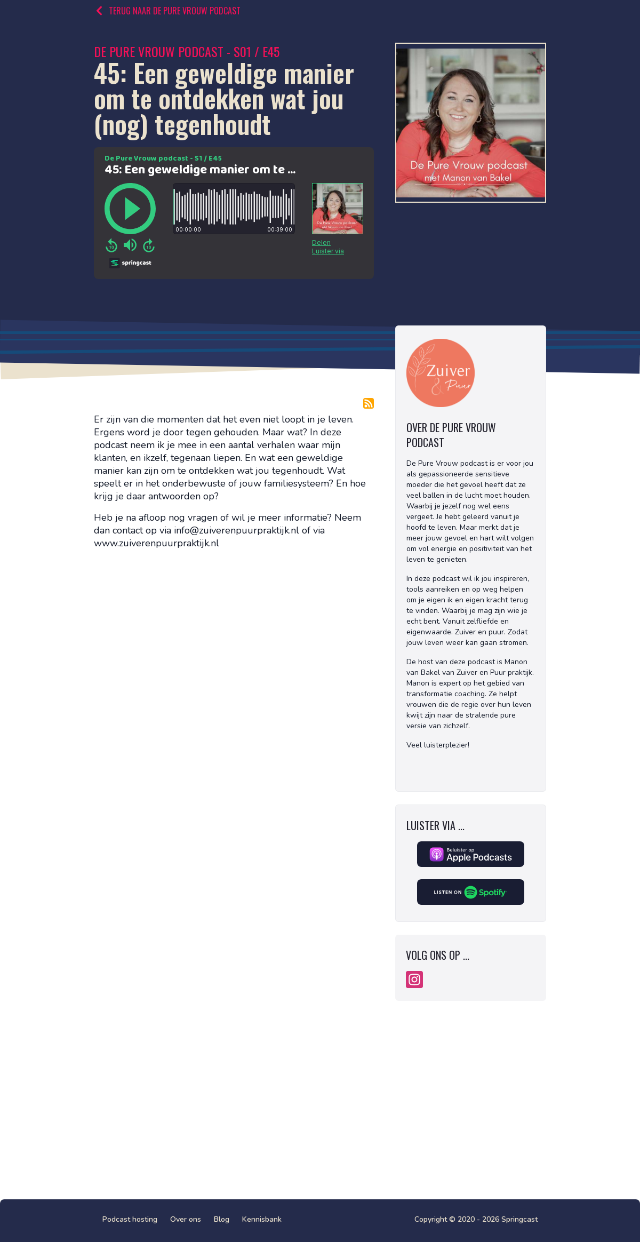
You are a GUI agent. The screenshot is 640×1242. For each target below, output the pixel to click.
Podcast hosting (129, 1219)
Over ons (185, 1219)
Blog (221, 1219)
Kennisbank (262, 1219)
